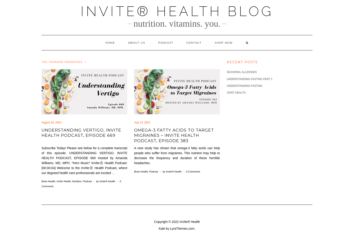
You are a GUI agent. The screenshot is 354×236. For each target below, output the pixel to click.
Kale (162, 228)
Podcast (165, 42)
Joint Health (236, 92)
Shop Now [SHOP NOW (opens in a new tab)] (224, 42)
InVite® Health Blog (177, 11)
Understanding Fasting (244, 85)
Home (110, 42)
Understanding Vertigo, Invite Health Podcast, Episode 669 (81, 133)
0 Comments (193, 171)
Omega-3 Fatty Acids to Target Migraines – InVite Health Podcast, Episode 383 (174, 135)
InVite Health (64, 181)
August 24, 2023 (51, 122)
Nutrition (77, 181)
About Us (136, 42)
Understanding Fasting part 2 (249, 79)
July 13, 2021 (142, 122)
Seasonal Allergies (242, 72)
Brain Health (48, 181)
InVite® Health (189, 222)
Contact (194, 42)
